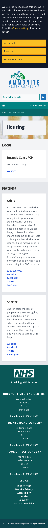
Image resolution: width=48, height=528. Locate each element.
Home (4, 113)
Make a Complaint (24, 503)
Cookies (24, 496)
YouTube (12, 284)
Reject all (9, 51)
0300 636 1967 (14, 270)
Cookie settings (21, 28)
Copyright (24, 499)
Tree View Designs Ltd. (20, 523)
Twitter (11, 281)
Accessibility (24, 492)
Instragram (13, 354)
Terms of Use (24, 485)
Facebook (12, 277)
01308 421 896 (30, 416)
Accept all (9, 42)
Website (11, 170)
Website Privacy (24, 489)
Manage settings (13, 59)
